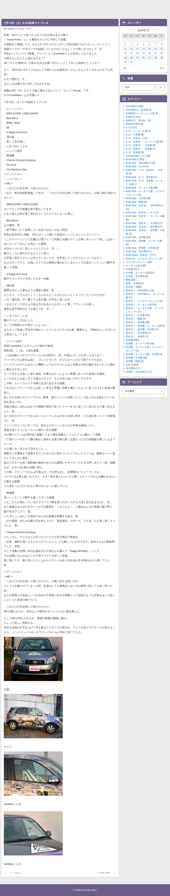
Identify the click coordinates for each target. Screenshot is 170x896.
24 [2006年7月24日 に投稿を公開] (131, 58)
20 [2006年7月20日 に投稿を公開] (149, 53)
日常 (128, 364)
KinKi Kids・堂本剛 (136, 237)
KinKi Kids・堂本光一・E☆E (141, 212)
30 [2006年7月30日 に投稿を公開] (125, 62)
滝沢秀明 (130, 368)
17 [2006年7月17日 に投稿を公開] (131, 53)
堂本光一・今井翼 (135, 315)
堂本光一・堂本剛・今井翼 (140, 329)
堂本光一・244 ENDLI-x (138, 290)
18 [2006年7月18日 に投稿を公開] (137, 53)
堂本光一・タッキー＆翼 (139, 304)
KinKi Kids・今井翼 (136, 198)
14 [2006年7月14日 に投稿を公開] (155, 49)
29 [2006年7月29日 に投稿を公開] (161, 58)
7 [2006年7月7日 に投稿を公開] (155, 44)
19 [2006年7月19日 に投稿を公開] (143, 53)
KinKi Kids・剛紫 (135, 202)
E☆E (28, 28)
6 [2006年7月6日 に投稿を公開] (149, 44)
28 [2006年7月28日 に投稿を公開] (155, 58)
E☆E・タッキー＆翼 (136, 131)
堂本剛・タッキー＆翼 (137, 343)
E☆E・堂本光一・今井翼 (139, 145)
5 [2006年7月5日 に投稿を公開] (143, 44)
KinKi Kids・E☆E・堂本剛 (139, 177)
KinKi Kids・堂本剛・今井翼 (140, 248)
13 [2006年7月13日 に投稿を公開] (149, 49)
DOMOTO (131, 117)
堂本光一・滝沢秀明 (136, 333)
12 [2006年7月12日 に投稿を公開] (143, 49)
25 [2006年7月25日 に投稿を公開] (137, 58)
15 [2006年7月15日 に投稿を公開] (161, 49)
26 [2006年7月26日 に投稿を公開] (143, 58)
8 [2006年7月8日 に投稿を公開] (161, 44)
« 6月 (124, 68)
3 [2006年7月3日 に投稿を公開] (131, 44)
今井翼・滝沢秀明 (135, 276)
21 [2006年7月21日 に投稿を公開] (155, 53)
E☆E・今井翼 (133, 134)
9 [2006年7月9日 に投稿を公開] (125, 49)
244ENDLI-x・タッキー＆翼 (140, 113)
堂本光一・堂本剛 (135, 322)
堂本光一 (130, 286)
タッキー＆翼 (133, 265)
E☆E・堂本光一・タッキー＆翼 (142, 141)
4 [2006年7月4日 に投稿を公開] (137, 44)
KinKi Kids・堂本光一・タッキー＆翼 (145, 216)
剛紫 (128, 279)
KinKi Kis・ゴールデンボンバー (142, 258)
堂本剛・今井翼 (134, 357)
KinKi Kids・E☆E (135, 166)
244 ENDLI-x (132, 106)
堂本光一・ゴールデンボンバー (142, 301)
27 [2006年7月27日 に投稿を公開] (149, 58)
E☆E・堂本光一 (134, 138)
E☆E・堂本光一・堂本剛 (139, 148)
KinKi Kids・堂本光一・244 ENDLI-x (144, 205)
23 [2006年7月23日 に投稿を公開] (125, 58)
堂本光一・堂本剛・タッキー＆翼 (143, 325)
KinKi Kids (131, 159)
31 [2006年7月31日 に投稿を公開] (131, 62)
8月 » (162, 68)
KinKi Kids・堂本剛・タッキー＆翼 (144, 240)
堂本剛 (129, 340)
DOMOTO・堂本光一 (136, 120)
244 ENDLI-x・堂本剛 (137, 109)
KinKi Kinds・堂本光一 (138, 255)
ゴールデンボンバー (136, 262)
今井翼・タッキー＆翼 (137, 272)
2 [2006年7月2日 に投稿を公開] (125, 44)
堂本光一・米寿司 (135, 336)
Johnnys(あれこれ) (136, 155)
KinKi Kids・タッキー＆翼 (139, 187)
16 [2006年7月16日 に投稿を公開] (125, 53)
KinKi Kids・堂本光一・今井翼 (142, 223)
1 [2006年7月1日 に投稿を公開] (161, 40)
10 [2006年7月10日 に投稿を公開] (131, 49)
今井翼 (129, 269)
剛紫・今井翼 (133, 283)
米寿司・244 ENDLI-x (137, 371)
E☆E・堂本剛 (133, 152)
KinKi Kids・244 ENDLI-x (139, 163)
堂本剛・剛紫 (133, 361)
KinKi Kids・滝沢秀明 (137, 251)
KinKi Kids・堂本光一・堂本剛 (142, 226)
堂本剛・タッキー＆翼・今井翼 (142, 354)
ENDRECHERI (133, 124)
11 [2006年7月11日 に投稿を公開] (137, 49)
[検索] (160, 87)
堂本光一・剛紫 (134, 318)
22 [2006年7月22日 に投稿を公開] (161, 53)
